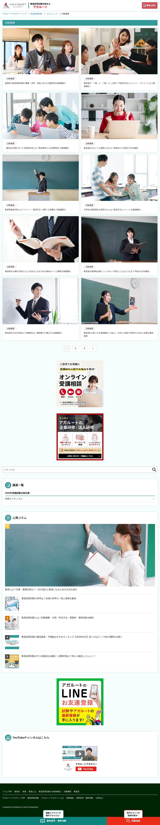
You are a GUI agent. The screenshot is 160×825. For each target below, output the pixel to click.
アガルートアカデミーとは (52, 798)
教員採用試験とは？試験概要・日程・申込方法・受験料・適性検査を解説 (58, 617)
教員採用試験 (33, 798)
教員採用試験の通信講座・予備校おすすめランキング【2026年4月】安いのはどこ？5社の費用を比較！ (72, 637)
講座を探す (151, 5)
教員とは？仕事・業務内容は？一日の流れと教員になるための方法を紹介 (41, 589)
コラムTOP (7, 791)
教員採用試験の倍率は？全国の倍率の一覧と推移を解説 (49, 598)
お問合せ (99, 798)
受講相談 (70, 798)
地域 (24, 791)
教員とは (32, 791)
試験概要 (67, 791)
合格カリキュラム (13, 498)
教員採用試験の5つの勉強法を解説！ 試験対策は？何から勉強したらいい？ (59, 656)
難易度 (76, 791)
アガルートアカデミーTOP (13, 798)
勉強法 (17, 791)
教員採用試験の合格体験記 (50, 791)
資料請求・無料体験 (84, 798)
